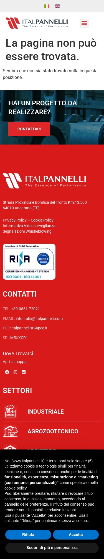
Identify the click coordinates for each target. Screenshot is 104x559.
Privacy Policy (15, 220)
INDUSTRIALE (45, 411)
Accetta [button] (76, 534)
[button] (84, 23)
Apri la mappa (15, 361)
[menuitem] (47, 6)
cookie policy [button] (15, 488)
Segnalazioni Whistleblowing (27, 231)
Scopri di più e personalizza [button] (51, 547)
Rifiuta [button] (28, 534)
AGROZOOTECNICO (52, 431)
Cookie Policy (42, 220)
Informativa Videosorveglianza (29, 225)
